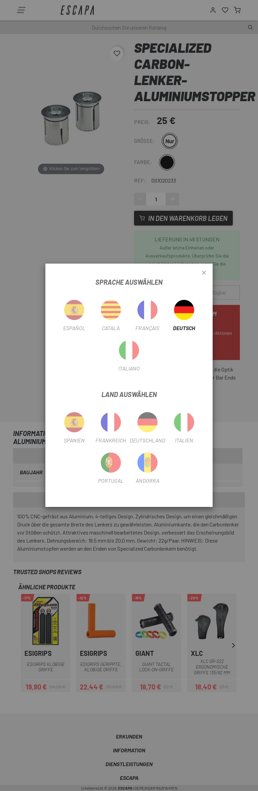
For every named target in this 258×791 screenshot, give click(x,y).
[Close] (204, 273)
